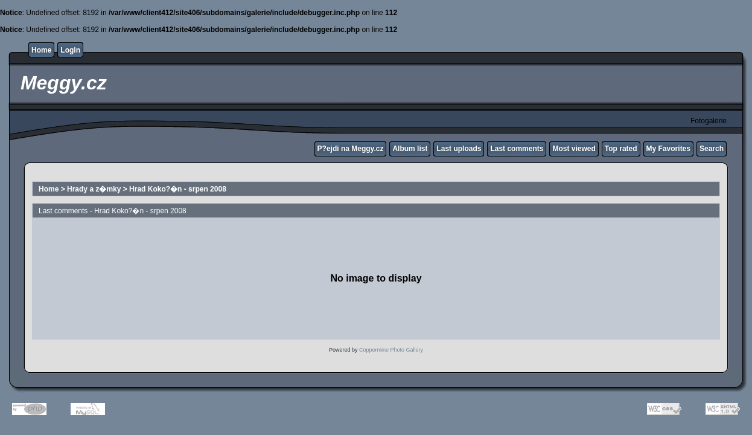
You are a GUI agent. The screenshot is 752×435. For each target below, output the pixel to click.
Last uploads (458, 148)
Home (41, 50)
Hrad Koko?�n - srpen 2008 (177, 189)
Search (711, 148)
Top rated (621, 148)
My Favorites (668, 148)
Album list (409, 148)
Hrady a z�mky (94, 189)
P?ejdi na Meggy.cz (350, 148)
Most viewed (573, 148)
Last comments (516, 148)
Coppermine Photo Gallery (391, 350)
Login (70, 50)
